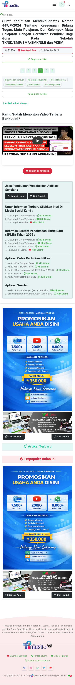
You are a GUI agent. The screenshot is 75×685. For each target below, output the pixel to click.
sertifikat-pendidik (14, 84)
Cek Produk (38, 196)
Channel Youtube (17, 656)
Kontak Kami (16, 196)
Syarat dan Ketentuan (37, 660)
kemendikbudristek (37, 80)
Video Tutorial (59, 656)
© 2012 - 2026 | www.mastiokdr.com (34, 675)
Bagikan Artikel (37, 59)
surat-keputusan (52, 84)
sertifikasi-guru (58, 80)
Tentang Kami (39, 656)
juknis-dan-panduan (14, 80)
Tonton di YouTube (37, 170)
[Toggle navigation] (54, 4)
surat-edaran (33, 84)
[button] (62, 4)
